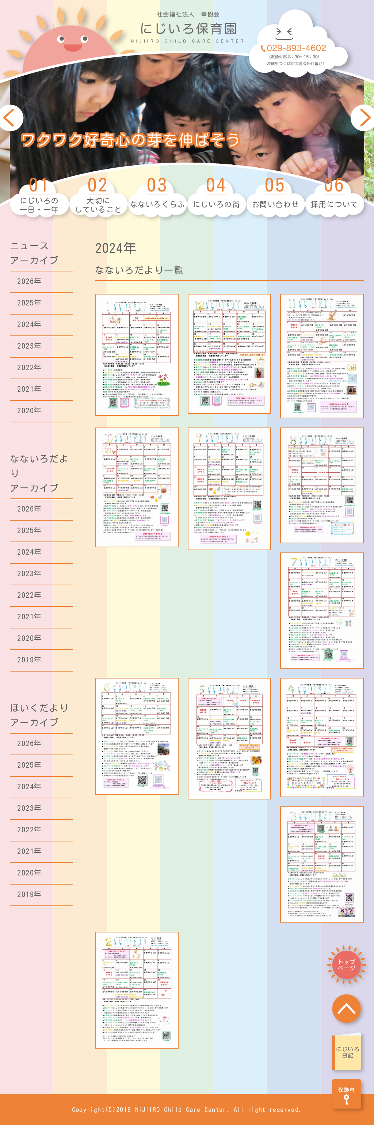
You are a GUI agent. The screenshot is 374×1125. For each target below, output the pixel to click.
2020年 (29, 410)
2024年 (29, 324)
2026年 (29, 281)
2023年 (29, 345)
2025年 (29, 302)
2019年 (29, 659)
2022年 (29, 367)
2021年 (29, 388)
